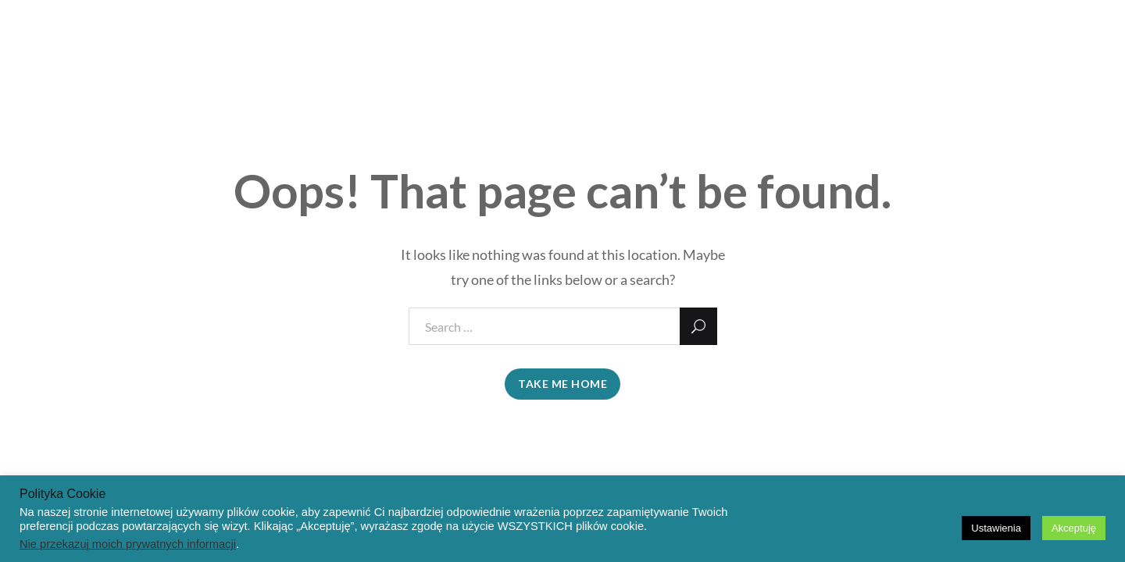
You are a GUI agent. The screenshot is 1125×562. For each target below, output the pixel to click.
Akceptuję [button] (1074, 528)
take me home (562, 383)
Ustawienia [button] (996, 528)
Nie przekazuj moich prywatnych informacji (128, 544)
